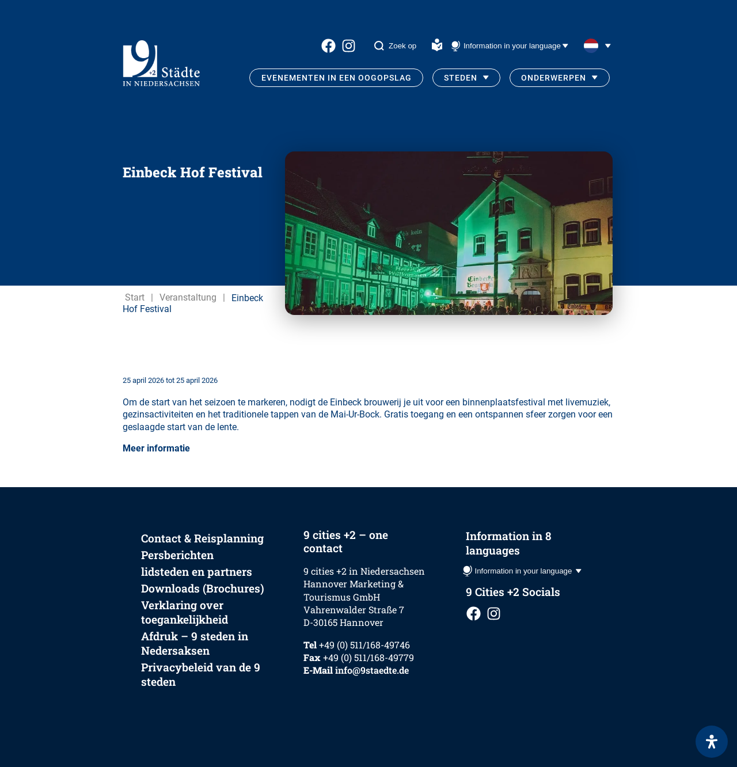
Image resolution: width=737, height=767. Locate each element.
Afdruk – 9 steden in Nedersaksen (194, 643)
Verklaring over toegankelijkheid (184, 612)
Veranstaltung (187, 297)
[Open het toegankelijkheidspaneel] (712, 742)
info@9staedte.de (372, 670)
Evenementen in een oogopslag (336, 77)
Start (135, 297)
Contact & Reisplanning (202, 538)
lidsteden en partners (196, 571)
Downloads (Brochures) (202, 588)
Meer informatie (156, 448)
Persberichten (177, 555)
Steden (460, 77)
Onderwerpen (553, 77)
